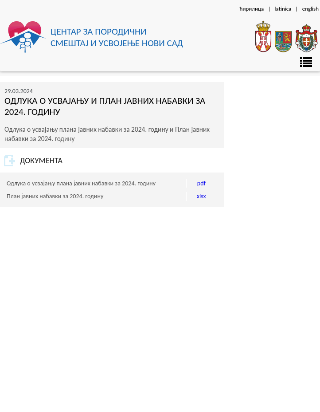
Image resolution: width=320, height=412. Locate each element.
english (310, 8)
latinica (283, 8)
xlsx (201, 196)
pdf (201, 183)
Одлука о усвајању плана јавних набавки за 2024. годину (81, 183)
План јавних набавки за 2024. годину (55, 196)
